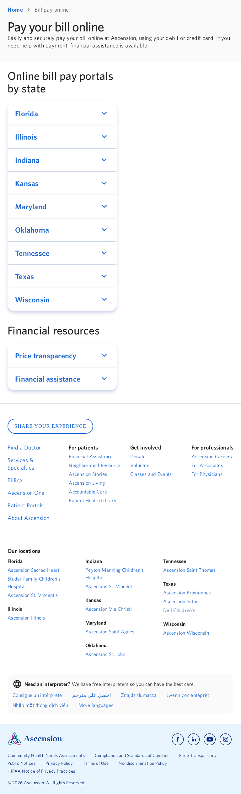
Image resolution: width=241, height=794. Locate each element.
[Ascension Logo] (35, 743)
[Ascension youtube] (210, 739)
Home (15, 9)
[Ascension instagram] (226, 739)
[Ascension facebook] (178, 739)
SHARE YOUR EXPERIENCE (50, 426)
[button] (62, 113)
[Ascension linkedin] (194, 739)
